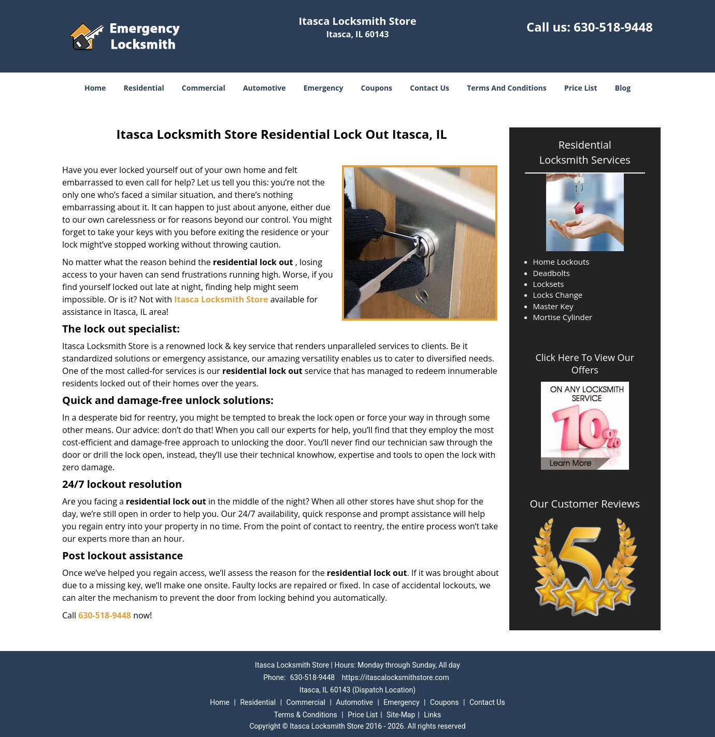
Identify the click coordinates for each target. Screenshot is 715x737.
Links (432, 715)
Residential (144, 88)
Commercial (203, 88)
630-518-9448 (613, 26)
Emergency (324, 88)
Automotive (264, 88)
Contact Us (429, 88)
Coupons (376, 88)
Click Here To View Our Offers (584, 363)
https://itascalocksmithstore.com (395, 677)
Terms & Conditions (305, 715)
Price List (580, 88)
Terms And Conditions (507, 88)
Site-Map (401, 715)
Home (95, 88)
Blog (623, 88)
